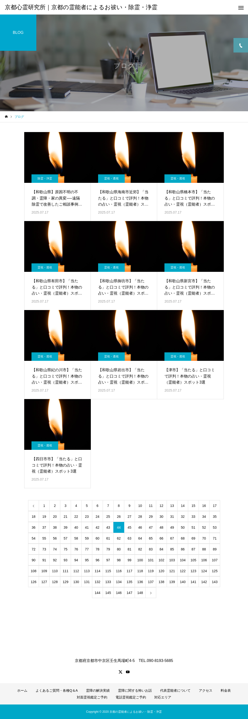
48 (161, 527)
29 (151, 517)
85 (172, 549)
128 (55, 582)
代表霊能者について (175, 690)
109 (44, 571)
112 (76, 571)
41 (87, 527)
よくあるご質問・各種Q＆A (57, 690)
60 (98, 538)
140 (183, 582)
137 (151, 582)
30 (161, 517)
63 (130, 538)
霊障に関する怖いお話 (135, 690)
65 (151, 538)
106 (204, 560)
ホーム (22, 690)
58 (76, 538)
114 (97, 571)
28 (140, 517)
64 (140, 538)
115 (108, 571)
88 (204, 549)
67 (172, 538)
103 (172, 560)
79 (108, 549)
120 (161, 571)
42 (98, 527)
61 (108, 538)
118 (140, 571)
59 (87, 538)
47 (151, 527)
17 (215, 506)
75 (66, 549)
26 (119, 517)
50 (183, 527)
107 (214, 560)
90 (34, 560)
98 (119, 560)
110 (55, 571)
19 (44, 517)
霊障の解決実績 (98, 690)
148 (140, 593)
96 (98, 560)
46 (140, 527)
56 (55, 538)
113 (87, 571)
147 (129, 593)
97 (108, 560)
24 (98, 517)
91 (44, 560)
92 (55, 560)
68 (183, 538)
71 (215, 538)
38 (55, 527)
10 (140, 506)
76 (76, 549)
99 (130, 560)
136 (140, 582)
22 (76, 517)
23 (87, 517)
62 (119, 538)
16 (204, 506)
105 (193, 560)
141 (193, 582)
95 (87, 560)
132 (97, 582)
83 (151, 549)
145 (108, 593)
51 (193, 527)
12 (161, 506)
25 (108, 517)
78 (98, 549)
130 (76, 582)
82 (140, 549)
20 (55, 517)
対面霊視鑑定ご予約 (92, 697)
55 (44, 538)
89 (215, 549)
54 (34, 538)
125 (214, 571)
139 (172, 582)
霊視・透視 (111, 178)
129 (65, 582)
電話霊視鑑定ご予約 (131, 697)
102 (161, 560)
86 (183, 549)
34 (204, 517)
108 (33, 571)
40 (76, 527)
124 (204, 571)
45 (130, 527)
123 (193, 571)
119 (151, 571)
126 (33, 582)
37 (44, 527)
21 (66, 517)
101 (151, 560)
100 (140, 560)
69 (193, 538)
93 (66, 560)
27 (130, 517)
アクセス (205, 690)
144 (97, 593)
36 (34, 527)
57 (66, 538)
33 (193, 517)
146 (119, 593)
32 (183, 517)
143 (214, 582)
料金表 (226, 690)
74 (55, 549)
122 (183, 571)
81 (130, 549)
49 (172, 527)
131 (87, 582)
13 (172, 506)
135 (129, 582)
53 (215, 527)
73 (44, 549)
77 (87, 549)
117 (129, 571)
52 (204, 527)
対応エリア (162, 697)
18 (34, 517)
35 (215, 517)
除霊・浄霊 (45, 178)
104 (183, 560)
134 (119, 582)
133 (108, 582)
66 (161, 538)
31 (172, 517)
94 (76, 560)
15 (193, 506)
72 (34, 549)
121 (172, 571)
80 (119, 549)
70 (204, 538)
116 (119, 571)
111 (65, 571)
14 (183, 506)
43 (108, 527)
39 (66, 527)
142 (204, 582)
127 (44, 582)
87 (193, 549)
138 (161, 582)
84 (161, 549)
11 (151, 506)
